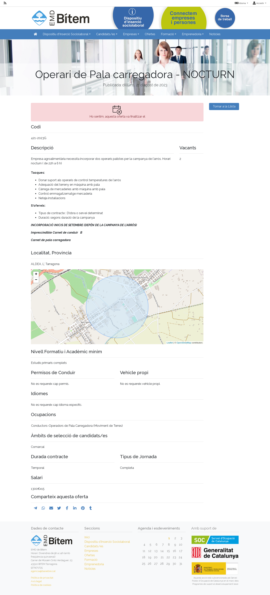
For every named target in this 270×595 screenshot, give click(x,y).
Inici (87, 537)
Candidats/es (93, 546)
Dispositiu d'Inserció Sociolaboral (107, 542)
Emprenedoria (94, 564)
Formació (91, 559)
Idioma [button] (240, 3)
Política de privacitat (42, 577)
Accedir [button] (259, 3)
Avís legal (36, 581)
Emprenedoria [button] (191, 34)
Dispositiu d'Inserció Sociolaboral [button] (65, 34)
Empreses (91, 551)
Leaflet (170, 343)
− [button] (36, 280)
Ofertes (150, 34)
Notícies (214, 34)
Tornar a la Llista (224, 106)
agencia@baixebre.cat (43, 571)
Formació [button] (167, 34)
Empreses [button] (130, 34)
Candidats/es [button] (105, 34)
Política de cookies (41, 585)
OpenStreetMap (184, 343)
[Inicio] (60, 16)
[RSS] (5, 3)
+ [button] (36, 274)
